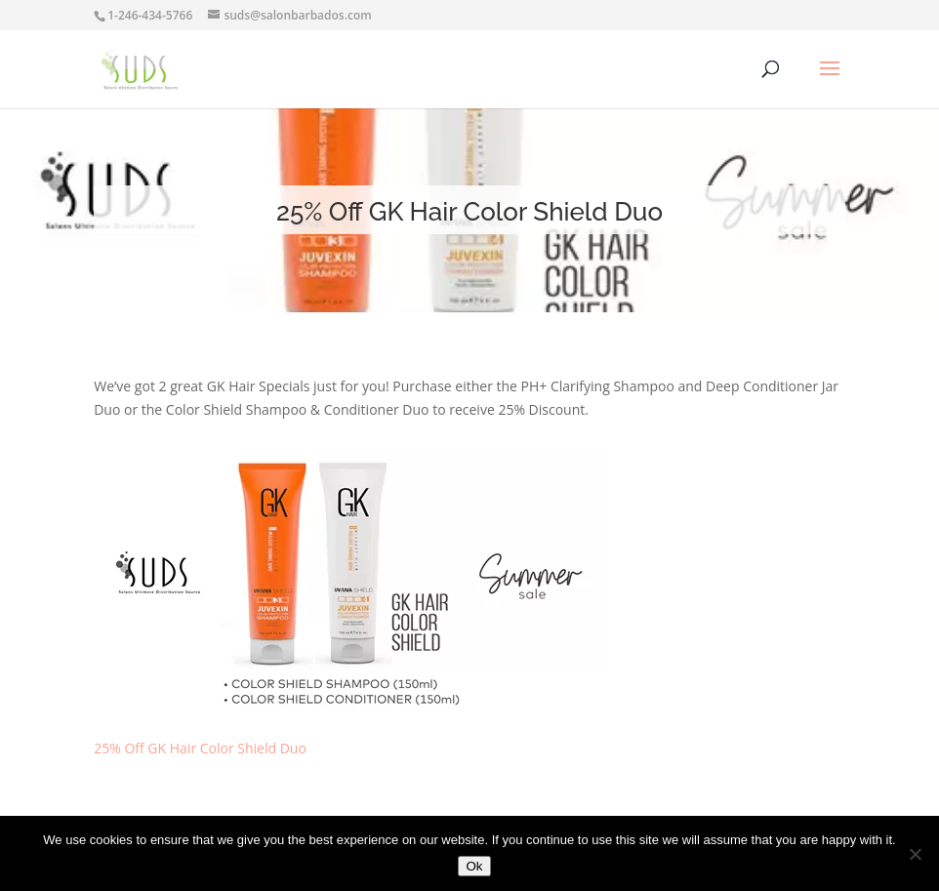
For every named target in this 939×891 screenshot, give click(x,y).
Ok (474, 866)
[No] (914, 854)
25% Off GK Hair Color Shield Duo (200, 748)
